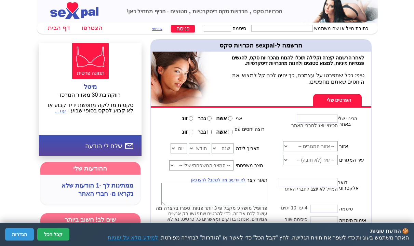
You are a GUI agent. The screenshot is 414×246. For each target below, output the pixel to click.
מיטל (90, 86)
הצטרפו (92, 28)
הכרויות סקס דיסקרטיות (219, 11)
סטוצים (178, 11)
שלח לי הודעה (103, 145)
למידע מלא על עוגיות (133, 238)
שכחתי (157, 29)
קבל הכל (53, 234)
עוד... (60, 110)
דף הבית (59, 28)
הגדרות (19, 234)
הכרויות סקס (267, 11)
